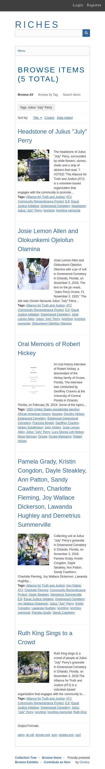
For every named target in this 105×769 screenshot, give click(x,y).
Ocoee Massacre (60, 436)
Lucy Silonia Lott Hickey (68, 432)
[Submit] (86, 33)
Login (78, 5)
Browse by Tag (48, 94)
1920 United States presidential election (52, 409)
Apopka (57, 414)
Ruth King (80, 712)
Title (36, 118)
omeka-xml (66, 735)
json (54, 735)
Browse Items (52, 757)
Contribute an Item (57, 762)
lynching (49, 210)
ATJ (68, 197)
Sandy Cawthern (63, 612)
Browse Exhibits (26, 762)
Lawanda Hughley (44, 608)
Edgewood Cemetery (32, 418)
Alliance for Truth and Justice (45, 197)
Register (94, 5)
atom (21, 735)
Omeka (84, 762)
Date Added (65, 118)
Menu (21, 51)
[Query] (52, 33)
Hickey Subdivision (30, 427)
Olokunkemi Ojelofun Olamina (52, 323)
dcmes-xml (43, 735)
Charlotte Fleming (36, 590)
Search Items (71, 94)
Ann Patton (73, 585)
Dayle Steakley (39, 594)
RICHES (37, 25)
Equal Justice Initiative (39, 599)
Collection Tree (25, 757)
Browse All (25, 94)
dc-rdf (30, 735)
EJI (67, 201)
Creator (49, 118)
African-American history (34, 414)
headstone (79, 206)
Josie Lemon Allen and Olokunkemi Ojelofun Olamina (48, 240)
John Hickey (52, 427)
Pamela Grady (41, 612)
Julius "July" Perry (30, 210)
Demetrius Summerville (66, 594)
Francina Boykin (43, 423)
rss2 (78, 735)
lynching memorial (68, 210)
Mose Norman (27, 436)
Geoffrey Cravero (67, 423)
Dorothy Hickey (74, 414)
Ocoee (42, 436)
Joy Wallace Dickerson (33, 603)
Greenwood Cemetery (55, 206)
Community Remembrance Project (41, 201)
